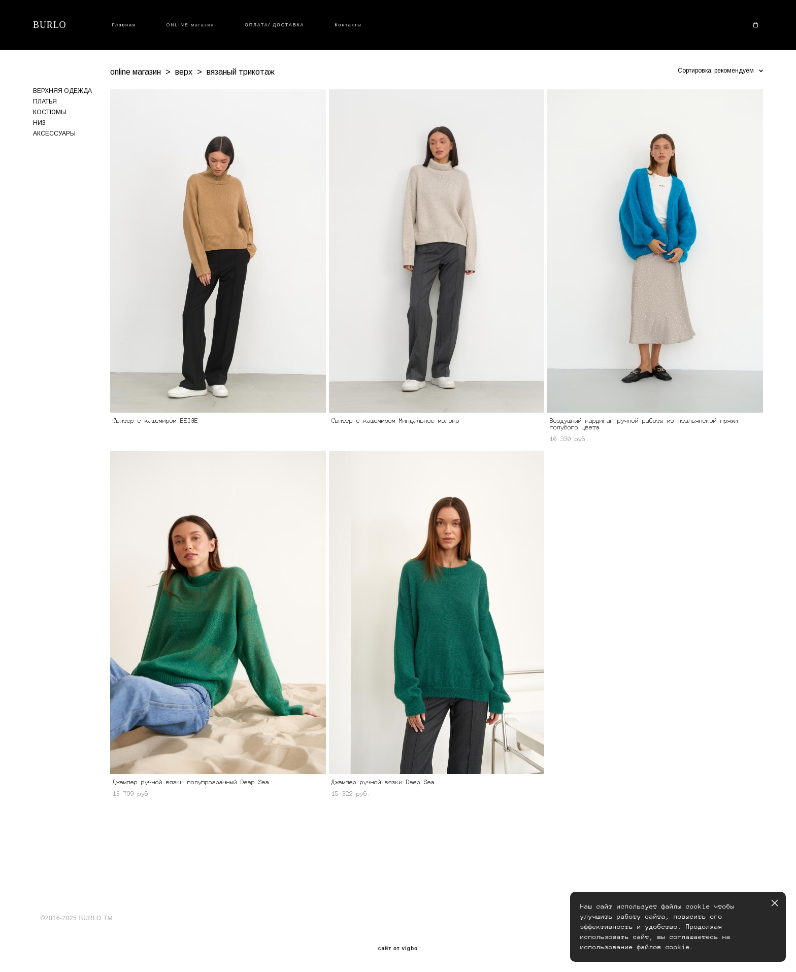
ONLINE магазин (190, 24)
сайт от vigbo (398, 948)
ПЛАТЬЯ (45, 101)
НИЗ (39, 122)
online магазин (135, 72)
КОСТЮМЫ (50, 112)
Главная (124, 24)
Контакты (348, 24)
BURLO (50, 24)
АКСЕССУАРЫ (54, 133)
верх (183, 72)
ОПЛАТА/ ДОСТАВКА (274, 24)
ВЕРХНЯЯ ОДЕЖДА (62, 90)
